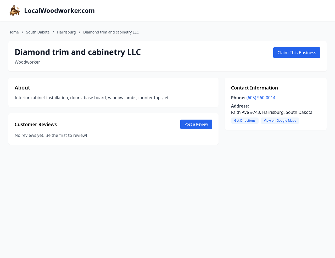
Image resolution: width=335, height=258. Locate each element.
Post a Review (196, 124)
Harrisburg (66, 32)
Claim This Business (296, 52)
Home (13, 32)
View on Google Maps (280, 120)
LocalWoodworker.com (59, 10)
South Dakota (37, 32)
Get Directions (244, 120)
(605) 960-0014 (261, 97)
